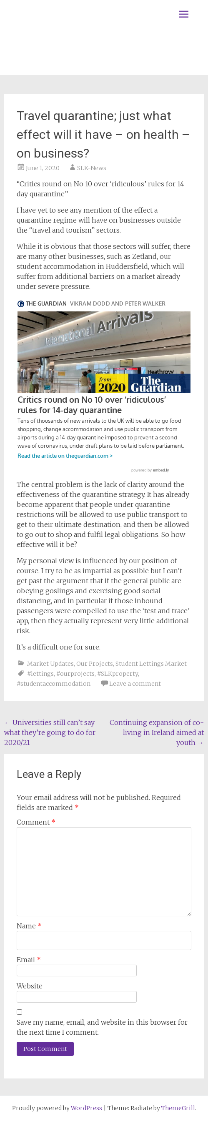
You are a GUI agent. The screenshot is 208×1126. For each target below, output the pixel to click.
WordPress (86, 1108)
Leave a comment (135, 683)
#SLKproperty (117, 673)
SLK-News (91, 168)
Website (30, 986)
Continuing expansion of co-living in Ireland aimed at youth (157, 732)
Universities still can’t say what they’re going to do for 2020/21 (49, 732)
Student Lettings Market (151, 663)
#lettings (40, 673)
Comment (36, 822)
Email (29, 959)
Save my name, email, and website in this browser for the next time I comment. (102, 1027)
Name (29, 926)
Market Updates (50, 663)
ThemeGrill (178, 1108)
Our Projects (94, 663)
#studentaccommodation (53, 683)
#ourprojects (75, 673)
